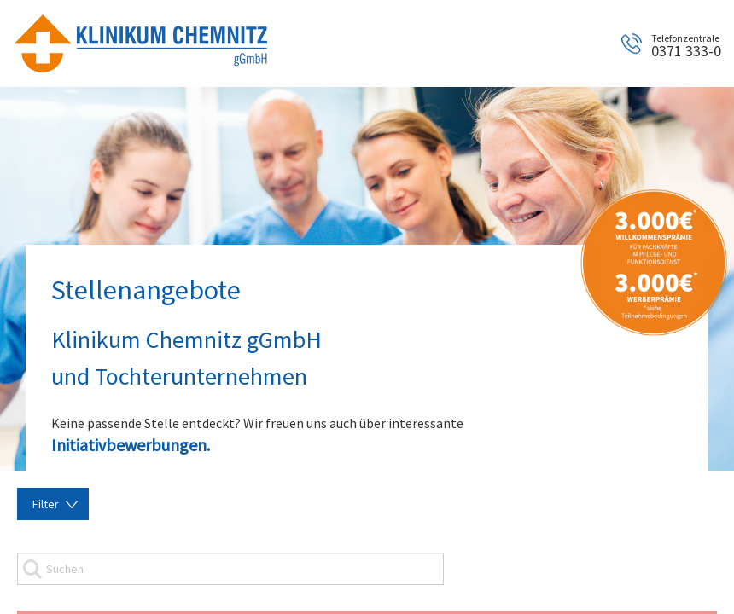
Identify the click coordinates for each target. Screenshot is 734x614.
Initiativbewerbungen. (130, 444)
